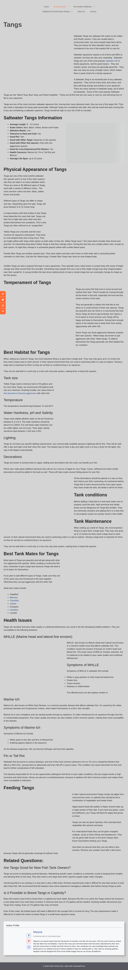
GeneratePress (79, 966)
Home (46, 7)
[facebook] (3, 294)
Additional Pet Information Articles (59, 11)
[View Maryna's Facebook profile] (29, 935)
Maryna (37, 932)
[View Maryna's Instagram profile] (29, 947)
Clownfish (14, 600)
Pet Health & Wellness (85, 6)
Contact (93, 11)
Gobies (13, 604)
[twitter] (3, 300)
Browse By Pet (62, 6)
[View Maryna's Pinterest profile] (29, 941)
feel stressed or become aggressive (20, 393)
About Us (81, 11)
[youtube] (3, 306)
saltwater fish (112, 61)
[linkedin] (3, 311)
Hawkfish (14, 610)
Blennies (14, 597)
